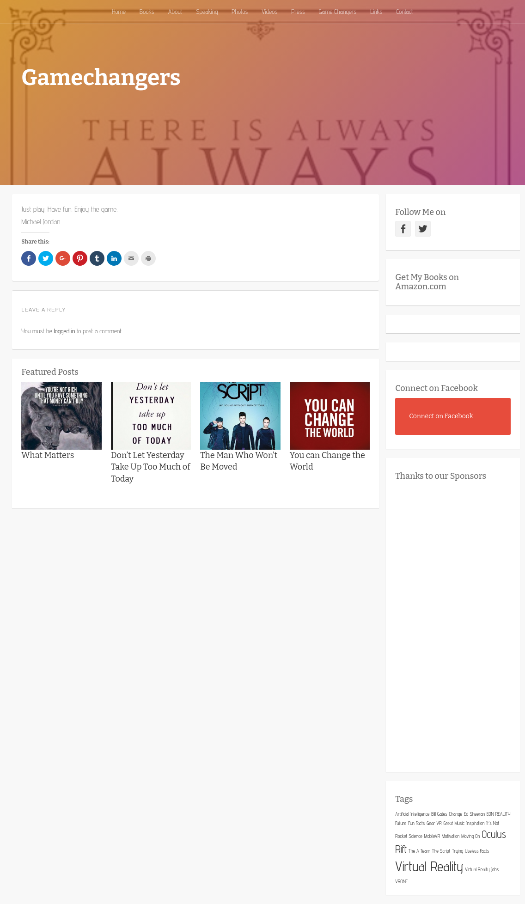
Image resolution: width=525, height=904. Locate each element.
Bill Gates (439, 814)
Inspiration (475, 823)
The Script (441, 851)
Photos (240, 11)
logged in (64, 331)
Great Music (454, 823)
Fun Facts (416, 823)
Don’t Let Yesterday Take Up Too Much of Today (150, 466)
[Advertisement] (460, 624)
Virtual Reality (429, 866)
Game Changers (337, 11)
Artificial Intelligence (412, 814)
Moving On (470, 836)
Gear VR (434, 823)
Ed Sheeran (474, 814)
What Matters (47, 455)
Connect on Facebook (436, 388)
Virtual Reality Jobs (482, 869)
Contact (404, 11)
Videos (269, 11)
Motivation (450, 836)
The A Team (419, 851)
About (175, 11)
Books (147, 11)
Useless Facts (477, 851)
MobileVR (432, 836)
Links (376, 11)
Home (119, 11)
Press (298, 11)
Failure (400, 823)
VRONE (401, 881)
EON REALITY (498, 814)
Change (455, 814)
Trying (457, 851)
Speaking (207, 11)
